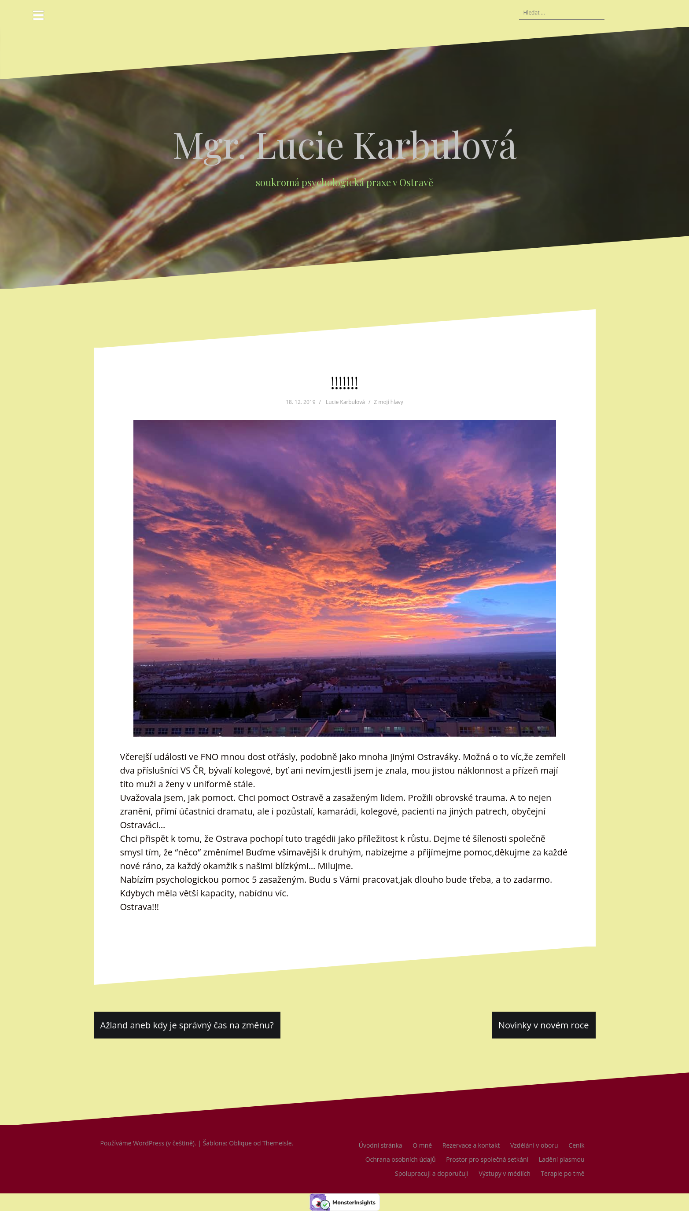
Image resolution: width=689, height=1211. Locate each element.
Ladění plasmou (562, 1159)
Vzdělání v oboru (534, 1145)
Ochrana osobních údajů (400, 1159)
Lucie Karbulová (345, 402)
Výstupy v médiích (505, 1173)
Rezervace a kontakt (471, 1145)
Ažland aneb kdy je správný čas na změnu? (187, 1025)
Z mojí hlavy (388, 402)
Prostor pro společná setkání (487, 1159)
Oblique (240, 1143)
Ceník (576, 1145)
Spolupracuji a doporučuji (431, 1173)
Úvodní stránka (380, 1145)
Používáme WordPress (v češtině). (148, 1143)
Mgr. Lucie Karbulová (345, 144)
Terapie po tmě (562, 1173)
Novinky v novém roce (543, 1025)
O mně (422, 1145)
